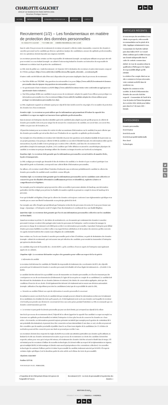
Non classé (77, 43)
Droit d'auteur (128, 130)
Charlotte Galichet (31, 43)
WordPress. (97, 396)
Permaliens (40, 365)
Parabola (87, 396)
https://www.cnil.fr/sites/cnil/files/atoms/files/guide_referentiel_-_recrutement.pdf (66, 72)
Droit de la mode (129, 133)
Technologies (128, 144)
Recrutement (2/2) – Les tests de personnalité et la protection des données (90, 377)
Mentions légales (83, 390)
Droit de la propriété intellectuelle (135, 137)
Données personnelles (64, 43)
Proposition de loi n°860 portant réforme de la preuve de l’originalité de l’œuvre (41, 377)
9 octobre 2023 (47, 43)
